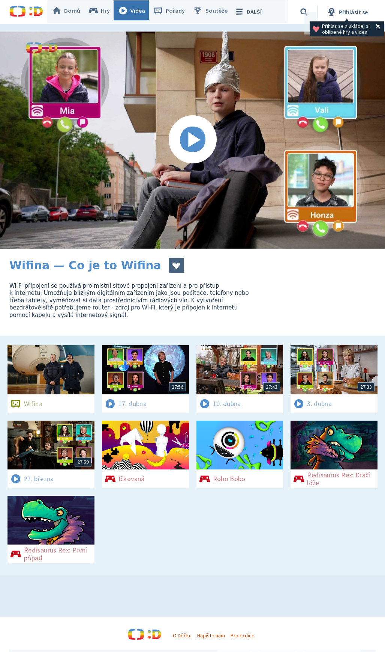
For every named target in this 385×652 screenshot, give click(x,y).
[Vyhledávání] (305, 12)
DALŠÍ (252, 12)
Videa (135, 12)
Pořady (173, 12)
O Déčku (182, 635)
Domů (69, 12)
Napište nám (211, 635)
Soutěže (214, 12)
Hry (103, 12)
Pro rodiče (242, 635)
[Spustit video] (192, 140)
